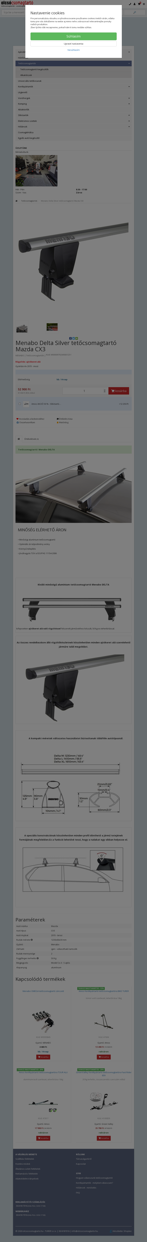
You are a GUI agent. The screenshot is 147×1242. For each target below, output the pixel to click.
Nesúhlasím (73, 49)
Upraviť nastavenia (73, 43)
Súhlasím (73, 36)
